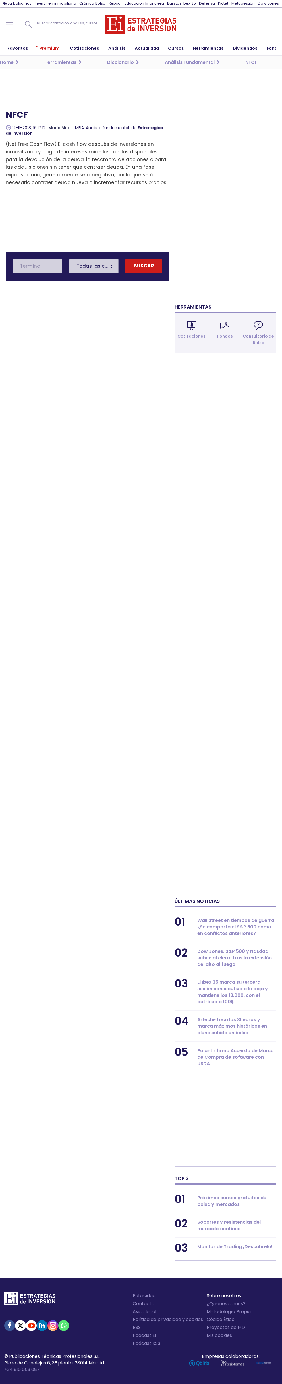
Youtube (31, 1325)
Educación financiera (144, 3)
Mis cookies (219, 1335)
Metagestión (243, 3)
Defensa (207, 3)
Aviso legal (144, 1311)
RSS (137, 1327)
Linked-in (42, 1325)
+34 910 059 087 (22, 1369)
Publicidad (144, 1295)
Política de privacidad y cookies (168, 1319)
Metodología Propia (229, 1311)
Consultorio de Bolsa (258, 339)
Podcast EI (144, 1335)
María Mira (59, 127)
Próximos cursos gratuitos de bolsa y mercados (231, 1201)
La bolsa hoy (20, 3)
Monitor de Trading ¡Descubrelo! (235, 1246)
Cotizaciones (191, 336)
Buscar (28, 24)
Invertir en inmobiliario (55, 3)
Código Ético (221, 1319)
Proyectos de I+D (226, 1327)
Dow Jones (268, 3)
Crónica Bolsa (92, 3)
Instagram (52, 1325)
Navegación (9, 24)
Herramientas (193, 307)
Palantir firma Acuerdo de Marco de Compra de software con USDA (235, 1057)
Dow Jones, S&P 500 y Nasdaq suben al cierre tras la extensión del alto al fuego (234, 958)
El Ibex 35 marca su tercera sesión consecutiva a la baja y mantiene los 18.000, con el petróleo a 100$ (232, 992)
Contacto (143, 1303)
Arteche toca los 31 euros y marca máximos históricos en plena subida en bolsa (232, 1026)
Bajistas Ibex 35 (181, 3)
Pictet (223, 3)
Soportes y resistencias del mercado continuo (229, 1225)
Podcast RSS (146, 1343)
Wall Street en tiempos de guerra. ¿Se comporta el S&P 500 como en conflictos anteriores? (236, 927)
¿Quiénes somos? (226, 1303)
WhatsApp (63, 1325)
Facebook (9, 1325)
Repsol (115, 3)
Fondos (225, 336)
